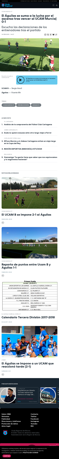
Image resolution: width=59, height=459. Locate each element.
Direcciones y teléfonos (11, 421)
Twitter (34, 416)
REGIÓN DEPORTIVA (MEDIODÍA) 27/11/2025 (23, 149)
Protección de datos (10, 424)
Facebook (35, 419)
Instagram (35, 421)
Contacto (34, 414)
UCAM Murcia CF (7, 11)
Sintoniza (5, 416)
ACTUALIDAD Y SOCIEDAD (25, 399)
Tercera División (23, 105)
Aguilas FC (36, 105)
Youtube (34, 424)
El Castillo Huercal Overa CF (11, 314)
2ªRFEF (4, 360)
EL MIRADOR (21, 389)
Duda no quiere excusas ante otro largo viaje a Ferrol (27, 133)
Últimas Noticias (25, 1)
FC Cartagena (8, 121)
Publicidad (6, 419)
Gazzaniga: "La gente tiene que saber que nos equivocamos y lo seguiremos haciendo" (30, 158)
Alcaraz (40, 1)
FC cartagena (53, 1)
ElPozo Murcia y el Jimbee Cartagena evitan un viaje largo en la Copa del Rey (30, 142)
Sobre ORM (6, 414)
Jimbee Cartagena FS (10, 130)
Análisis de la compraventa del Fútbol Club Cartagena (28, 124)
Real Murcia (46, 1)
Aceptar (7, 456)
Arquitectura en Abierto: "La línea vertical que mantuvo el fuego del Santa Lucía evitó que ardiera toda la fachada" (26, 392)
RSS (32, 426)
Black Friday (34, 1)
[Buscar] (56, 5)
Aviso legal (6, 426)
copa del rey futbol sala (12, 138)
